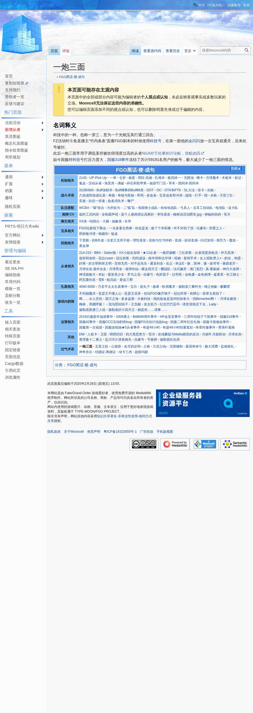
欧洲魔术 (168, 287)
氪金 (82, 183)
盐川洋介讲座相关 (118, 339)
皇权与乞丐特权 (160, 240)
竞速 (82, 201)
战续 (188, 195)
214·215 (85, 253)
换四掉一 (174, 178)
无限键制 (176, 346)
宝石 (133, 287)
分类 (59, 365)
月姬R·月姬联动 (213, 334)
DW (82, 334)
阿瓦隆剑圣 (87, 280)
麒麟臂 (225, 287)
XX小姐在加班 (129, 253)
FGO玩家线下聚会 (92, 228)
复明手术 (190, 258)
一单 (113, 178)
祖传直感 (191, 240)
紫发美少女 (116, 274)
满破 (120, 183)
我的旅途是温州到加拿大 (171, 299)
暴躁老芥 (229, 263)
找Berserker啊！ (205, 299)
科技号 (156, 141)
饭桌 (114, 234)
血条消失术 (116, 201)
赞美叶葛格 (226, 327)
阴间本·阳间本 (188, 183)
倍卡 (201, 190)
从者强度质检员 (206, 253)
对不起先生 (139, 263)
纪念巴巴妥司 (170, 304)
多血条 (152, 195)
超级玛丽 (141, 352)
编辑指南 (12, 275)
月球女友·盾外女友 (92, 269)
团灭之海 (112, 299)
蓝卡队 (233, 208)
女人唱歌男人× (211, 258)
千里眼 (84, 240)
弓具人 (185, 208)
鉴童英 (219, 274)
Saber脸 (110, 253)
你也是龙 (141, 228)
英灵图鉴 (12, 136)
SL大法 (189, 190)
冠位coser (105, 258)
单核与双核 (126, 195)
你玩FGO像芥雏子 (157, 293)
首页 (9, 76)
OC (159, 190)
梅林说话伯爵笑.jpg (187, 214)
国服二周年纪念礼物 (185, 322)
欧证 (238, 178)
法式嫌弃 (180, 269)
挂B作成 (98, 240)
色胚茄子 (162, 274)
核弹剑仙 (132, 269)
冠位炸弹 (180, 293)
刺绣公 (195, 293)
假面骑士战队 (148, 208)
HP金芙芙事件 (170, 317)
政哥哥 (215, 263)
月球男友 (115, 269)
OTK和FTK (173, 190)
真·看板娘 (213, 269)
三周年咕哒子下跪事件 (200, 317)
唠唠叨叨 (116, 334)
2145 (83, 178)
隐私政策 (54, 432)
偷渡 (131, 178)
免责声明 (93, 432)
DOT (150, 190)
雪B (101, 280)
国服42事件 (87, 322)
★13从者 (150, 253)
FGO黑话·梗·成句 (72, 77)
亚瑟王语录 (132, 293)
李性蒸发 (163, 214)
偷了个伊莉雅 (161, 228)
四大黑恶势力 (136, 334)
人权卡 (92, 334)
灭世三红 (226, 195)
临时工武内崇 (89, 214)
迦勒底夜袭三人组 (92, 310)
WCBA (84, 208)
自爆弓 (148, 274)
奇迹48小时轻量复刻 (178, 327)
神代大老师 (231, 269)
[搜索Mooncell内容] (225, 50)
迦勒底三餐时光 (189, 287)
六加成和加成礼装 (92, 195)
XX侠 (83, 221)
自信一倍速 (96, 201)
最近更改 (12, 262)
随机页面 (12, 206)
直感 (178, 240)
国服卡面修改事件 (216, 322)
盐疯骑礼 (227, 346)
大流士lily (159, 346)
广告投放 (146, 432)
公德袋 (116, 346)
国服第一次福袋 (90, 327)
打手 (198, 195)
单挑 (111, 195)
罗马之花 (134, 274)
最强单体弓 (193, 346)
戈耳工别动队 (203, 208)
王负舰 (136, 304)
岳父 (169, 263)
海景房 (109, 183)
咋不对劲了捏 (183, 228)
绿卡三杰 (125, 352)
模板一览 (12, 288)
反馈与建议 (14, 103)
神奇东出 (85, 352)
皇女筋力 (150, 304)
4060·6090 (87, 287)
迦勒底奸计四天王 (121, 310)
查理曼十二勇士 (90, 339)
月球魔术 (212, 178)
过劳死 (177, 274)
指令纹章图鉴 (16, 150)
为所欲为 (113, 208)
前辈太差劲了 (212, 293)
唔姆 (177, 258)
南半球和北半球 (159, 258)
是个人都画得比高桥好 (137, 214)
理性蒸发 (139, 240)
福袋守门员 (157, 183)
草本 (172, 183)
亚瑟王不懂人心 (110, 293)
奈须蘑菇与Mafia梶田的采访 (178, 334)
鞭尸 (130, 201)
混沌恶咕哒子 (118, 304)
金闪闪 (194, 141)
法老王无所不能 (118, 240)
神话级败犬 (87, 274)
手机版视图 (165, 432)
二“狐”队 (129, 208)
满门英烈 (196, 269)
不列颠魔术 (87, 293)
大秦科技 (143, 299)
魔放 (232, 240)
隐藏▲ (236, 168)
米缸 (101, 274)
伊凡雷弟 (227, 253)
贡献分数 (12, 295)
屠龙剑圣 (156, 263)
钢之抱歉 (210, 287)
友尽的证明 (132, 346)
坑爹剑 (201, 228)
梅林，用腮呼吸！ (92, 304)
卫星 (103, 334)
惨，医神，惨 (197, 263)
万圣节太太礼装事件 (113, 287)
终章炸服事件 (206, 327)
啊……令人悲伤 (91, 299)
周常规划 (12, 157)
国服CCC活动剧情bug (115, 322)
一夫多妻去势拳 (120, 228)
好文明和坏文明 (100, 263)
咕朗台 (94, 221)
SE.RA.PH (14, 268)
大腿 (106, 221)
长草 (128, 221)
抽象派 (117, 221)
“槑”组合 (98, 208)
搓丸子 (145, 287)
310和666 (86, 190)
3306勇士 (123, 317)
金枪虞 (190, 274)
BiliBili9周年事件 (145, 317)
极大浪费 (211, 346)
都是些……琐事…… (153, 310)
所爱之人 (215, 228)
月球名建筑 (228, 299)
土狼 (146, 346)
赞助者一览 (14, 97)
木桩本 (227, 178)
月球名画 (234, 334)
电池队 (220, 208)
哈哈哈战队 (169, 208)
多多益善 (127, 299)
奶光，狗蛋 (232, 258)
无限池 (189, 178)
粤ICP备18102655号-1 (120, 432)
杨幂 (156, 287)
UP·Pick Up (98, 178)
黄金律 (84, 246)
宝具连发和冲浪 (170, 195)
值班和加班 (87, 258)
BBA (97, 253)
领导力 (221, 240)
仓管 (122, 178)
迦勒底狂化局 (170, 339)
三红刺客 (185, 253)
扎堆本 (160, 178)
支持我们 (12, 90)
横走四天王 (149, 269)
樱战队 (166, 269)
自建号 (139, 339)
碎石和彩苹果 (137, 183)
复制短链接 (14, 83)
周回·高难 (145, 178)
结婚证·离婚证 (105, 352)
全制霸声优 (110, 214)
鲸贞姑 (112, 280)
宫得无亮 (121, 263)
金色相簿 (204, 274)
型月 (152, 334)
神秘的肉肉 (212, 214)
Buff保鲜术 (104, 190)
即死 (140, 195)
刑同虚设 (139, 258)
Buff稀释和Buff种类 (129, 190)
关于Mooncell (74, 432)
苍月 (227, 214)
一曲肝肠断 (167, 253)
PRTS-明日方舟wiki (22, 226)
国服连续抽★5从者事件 (122, 327)
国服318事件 (118, 159)
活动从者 (95, 183)
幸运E (179, 263)
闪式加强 (207, 240)
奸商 (82, 263)
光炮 (210, 190)
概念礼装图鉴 (16, 143)
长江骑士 (232, 274)
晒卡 (200, 178)
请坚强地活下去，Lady (199, 304)
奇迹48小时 (151, 327)
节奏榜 (152, 339)
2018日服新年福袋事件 (96, 317)
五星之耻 (101, 346)
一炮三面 (85, 346)
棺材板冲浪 (87, 234)
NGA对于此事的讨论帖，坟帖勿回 (171, 153)
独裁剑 (103, 234)
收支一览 (12, 302)
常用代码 (12, 281)
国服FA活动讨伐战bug (151, 322)
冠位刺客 (122, 258)
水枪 (213, 195)
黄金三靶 (126, 280)
